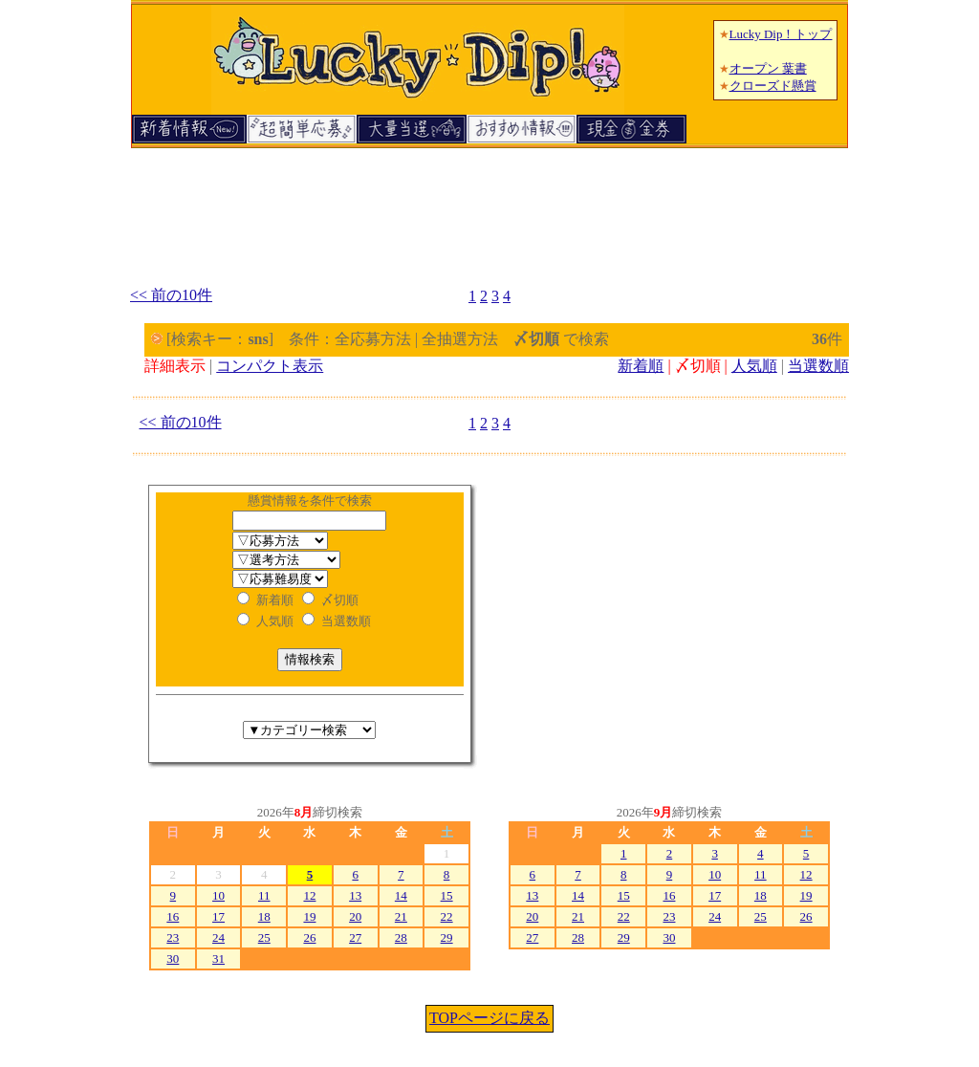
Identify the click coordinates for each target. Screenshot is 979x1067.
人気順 (754, 366)
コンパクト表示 (269, 366)
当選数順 (818, 366)
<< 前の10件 (171, 295)
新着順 (641, 366)
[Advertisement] (489, 208)
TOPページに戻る (489, 1018)
